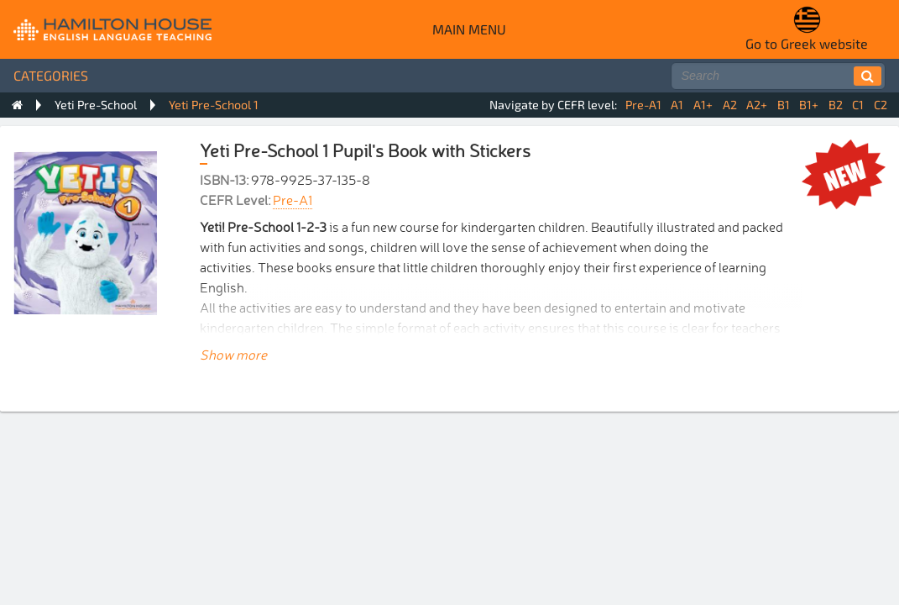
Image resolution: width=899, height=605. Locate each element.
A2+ (756, 104)
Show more (233, 354)
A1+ (703, 104)
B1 (783, 104)
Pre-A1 (643, 104)
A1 (677, 104)
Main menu (469, 29)
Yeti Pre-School (96, 104)
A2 (730, 104)
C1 (858, 104)
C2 (880, 104)
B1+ (808, 104)
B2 (835, 104)
